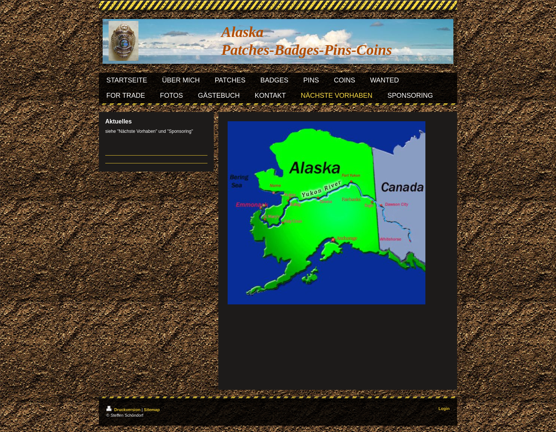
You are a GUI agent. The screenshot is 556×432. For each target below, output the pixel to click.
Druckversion (123, 409)
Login (444, 408)
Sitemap (152, 409)
